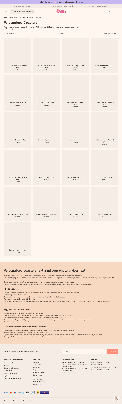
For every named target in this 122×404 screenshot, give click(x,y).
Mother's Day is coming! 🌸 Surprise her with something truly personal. (61, 2)
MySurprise (7, 376)
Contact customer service (70, 373)
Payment (7, 365)
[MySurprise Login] (109, 11)
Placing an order (9, 363)
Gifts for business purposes (100, 362)
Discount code (37, 375)
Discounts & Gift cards (11, 368)
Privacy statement (18, 401)
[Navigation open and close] (6, 11)
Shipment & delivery (10, 373)
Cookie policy (7, 401)
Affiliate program (38, 372)
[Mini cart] (116, 11)
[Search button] (12, 11)
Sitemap (37, 401)
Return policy (37, 367)
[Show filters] (9, 34)
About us (36, 362)
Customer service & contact (13, 378)
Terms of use (29, 401)
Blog (34, 370)
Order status (8, 371)
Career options (37, 365)
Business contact (96, 365)
